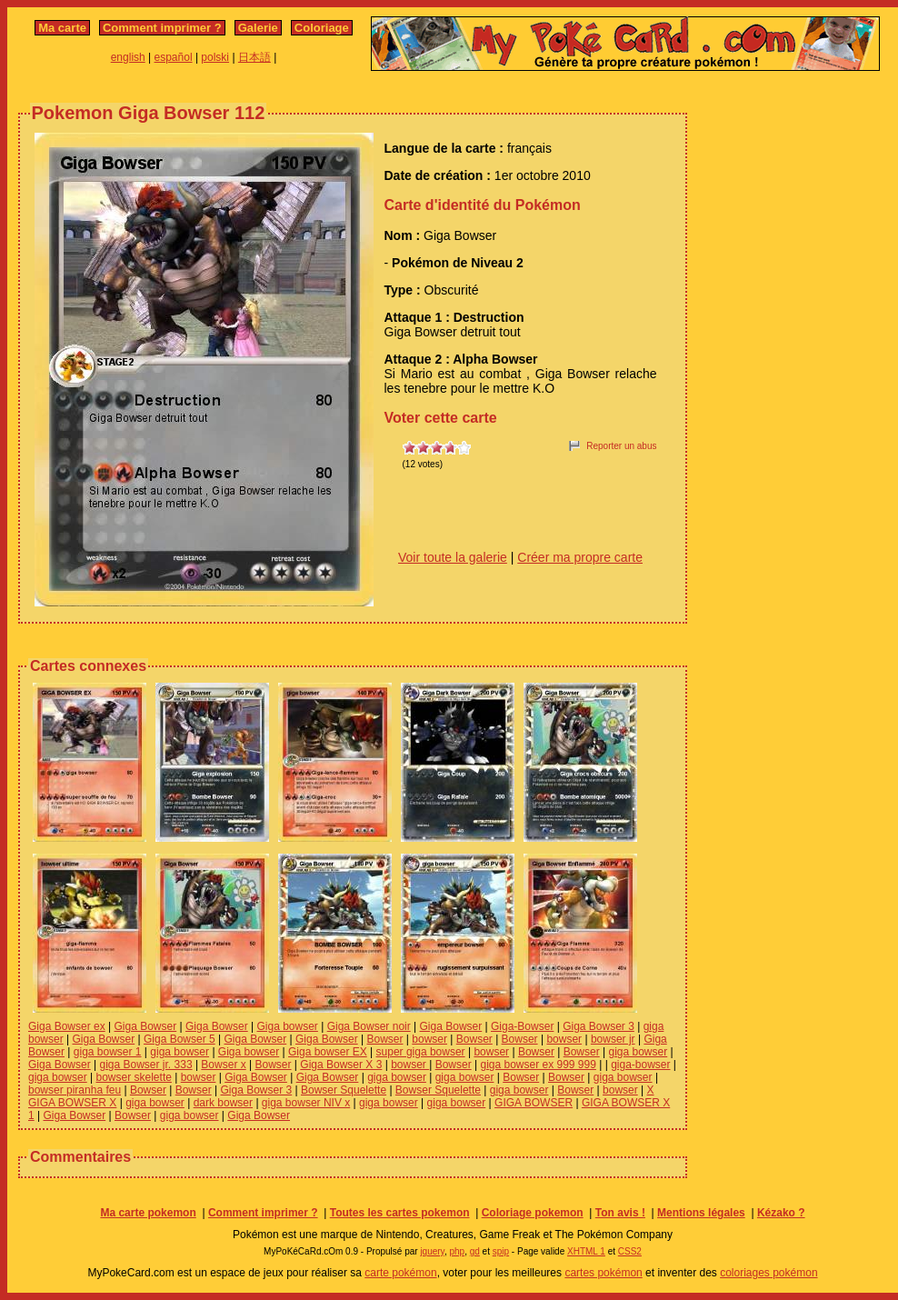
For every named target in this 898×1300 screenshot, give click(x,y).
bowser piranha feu (74, 1090)
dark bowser (223, 1102)
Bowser (384, 1039)
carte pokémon (400, 1272)
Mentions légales (701, 1212)
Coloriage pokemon (533, 1212)
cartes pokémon (603, 1272)
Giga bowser (287, 1026)
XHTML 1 (586, 1251)
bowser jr (613, 1039)
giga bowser (179, 1051)
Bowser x (223, 1064)
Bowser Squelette (343, 1090)
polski (215, 57)
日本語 (254, 57)
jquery (432, 1251)
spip (501, 1251)
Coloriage (321, 28)
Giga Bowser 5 (179, 1039)
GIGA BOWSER (533, 1102)
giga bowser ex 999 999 (537, 1064)
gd (475, 1251)
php (456, 1251)
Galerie (258, 28)
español (174, 57)
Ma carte (62, 28)
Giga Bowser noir (369, 1026)
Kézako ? (781, 1212)
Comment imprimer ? (162, 28)
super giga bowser (420, 1051)
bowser (429, 1039)
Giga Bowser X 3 (341, 1064)
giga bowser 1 (108, 1051)
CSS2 (630, 1251)
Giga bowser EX (327, 1051)
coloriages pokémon (768, 1272)
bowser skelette (134, 1077)
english (128, 57)
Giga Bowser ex (66, 1026)
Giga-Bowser (522, 1026)
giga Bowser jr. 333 (146, 1064)
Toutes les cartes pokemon (400, 1212)
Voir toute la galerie (452, 557)
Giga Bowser (146, 1026)
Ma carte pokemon (147, 1212)
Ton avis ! (620, 1212)
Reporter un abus (621, 446)
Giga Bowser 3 (598, 1026)
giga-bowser (640, 1064)
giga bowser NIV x (306, 1102)
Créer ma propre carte (580, 557)
